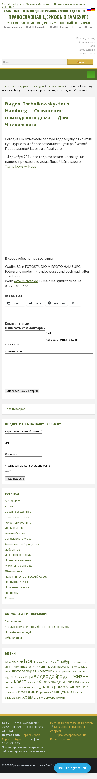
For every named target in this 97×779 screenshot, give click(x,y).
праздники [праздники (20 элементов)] (45, 698)
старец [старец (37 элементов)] (10, 704)
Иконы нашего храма (19, 561)
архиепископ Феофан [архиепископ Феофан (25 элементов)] (74, 678)
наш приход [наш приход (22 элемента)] (33, 693)
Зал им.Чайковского (39, 4)
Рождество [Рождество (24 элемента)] (80, 673)
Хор (92, 46)
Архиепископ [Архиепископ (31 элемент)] (14, 668)
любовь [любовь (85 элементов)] (42, 687)
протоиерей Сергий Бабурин (21, 743)
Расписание (87, 53)
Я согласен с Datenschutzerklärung (27, 472)
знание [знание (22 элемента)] (9, 688)
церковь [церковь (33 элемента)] (49, 704)
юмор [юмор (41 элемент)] (60, 704)
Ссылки (10, 604)
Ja (8, 476)
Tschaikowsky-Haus (20, 166)
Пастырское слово (17, 588)
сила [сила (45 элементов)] (78, 698)
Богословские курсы (18, 545)
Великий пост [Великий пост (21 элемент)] (42, 668)
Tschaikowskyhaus (13, 4)
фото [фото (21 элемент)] (19, 704)
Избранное (12, 556)
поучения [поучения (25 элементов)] (11, 699)
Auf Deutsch (12, 507)
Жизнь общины (15, 539)
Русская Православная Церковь (71, 729)
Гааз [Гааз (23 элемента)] (53, 668)
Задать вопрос (15, 415)
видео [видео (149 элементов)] (41, 682)
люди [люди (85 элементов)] (56, 687)
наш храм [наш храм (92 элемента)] (51, 693)
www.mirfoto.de (26, 281)
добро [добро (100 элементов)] (55, 682)
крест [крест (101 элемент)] (20, 687)
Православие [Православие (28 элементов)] (64, 673)
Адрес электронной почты (23, 437)
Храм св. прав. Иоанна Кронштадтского (68, 743)
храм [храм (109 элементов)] (28, 703)
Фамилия (11, 460)
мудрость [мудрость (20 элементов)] (85, 688)
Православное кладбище (70, 4)
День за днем (14, 534)
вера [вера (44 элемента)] (29, 683)
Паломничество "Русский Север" (27, 583)
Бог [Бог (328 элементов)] (29, 667)
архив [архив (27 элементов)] (56, 678)
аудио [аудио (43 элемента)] (9, 683)
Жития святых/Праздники (22, 550)
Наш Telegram (72, 768)
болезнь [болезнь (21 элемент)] (20, 683)
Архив (9, 512)
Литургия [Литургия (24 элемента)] (40, 673)
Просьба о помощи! (18, 638)
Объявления (87, 42)
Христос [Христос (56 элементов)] (44, 677)
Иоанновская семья (18, 566)
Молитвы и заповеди (19, 572)
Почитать (11, 599)
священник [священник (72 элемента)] (63, 698)
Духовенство (87, 49)
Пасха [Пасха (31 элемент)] (51, 673)
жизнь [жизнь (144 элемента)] (80, 682)
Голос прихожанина (18, 529)
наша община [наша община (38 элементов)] (15, 693)
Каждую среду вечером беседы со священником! (37, 633)
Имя (48, 332)
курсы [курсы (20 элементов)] (29, 688)
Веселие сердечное (18, 518)
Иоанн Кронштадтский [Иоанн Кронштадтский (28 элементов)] (19, 673)
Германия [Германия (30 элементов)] (79, 668)
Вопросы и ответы (17, 523)
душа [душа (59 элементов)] (68, 682)
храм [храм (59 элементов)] (38, 703)
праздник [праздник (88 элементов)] (28, 698)
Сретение (8, 7)
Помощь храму (85, 38)
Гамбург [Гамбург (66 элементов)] (64, 667)
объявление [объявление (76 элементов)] (75, 693)
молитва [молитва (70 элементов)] (70, 687)
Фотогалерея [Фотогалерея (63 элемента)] (24, 677)
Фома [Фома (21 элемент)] (8, 677)
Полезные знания (17, 593)
